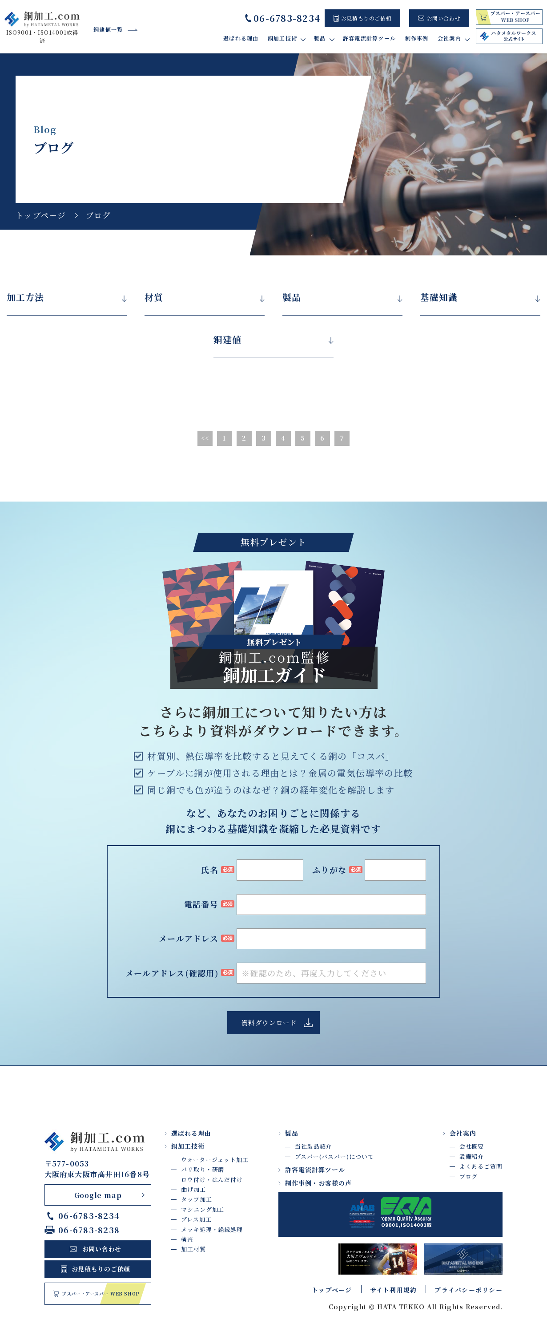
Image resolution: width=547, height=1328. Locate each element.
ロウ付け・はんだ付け (212, 1179)
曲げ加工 (193, 1190)
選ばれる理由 (241, 38)
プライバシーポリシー (468, 1290)
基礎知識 (439, 297)
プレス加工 (196, 1219)
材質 (154, 297)
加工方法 (25, 297)
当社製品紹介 (313, 1146)
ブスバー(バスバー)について (334, 1157)
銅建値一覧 (108, 29)
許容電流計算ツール (369, 38)
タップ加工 (196, 1199)
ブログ (468, 1176)
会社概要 (471, 1146)
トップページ (41, 215)
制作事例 (417, 38)
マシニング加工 (202, 1210)
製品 (291, 297)
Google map (97, 1195)
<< (205, 438)
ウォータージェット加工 (215, 1160)
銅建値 (227, 339)
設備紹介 (471, 1157)
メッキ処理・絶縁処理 (212, 1229)
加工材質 (193, 1249)
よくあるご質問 (481, 1166)
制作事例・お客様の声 (318, 1182)
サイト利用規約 (393, 1290)
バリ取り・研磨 (202, 1170)
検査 (187, 1239)
